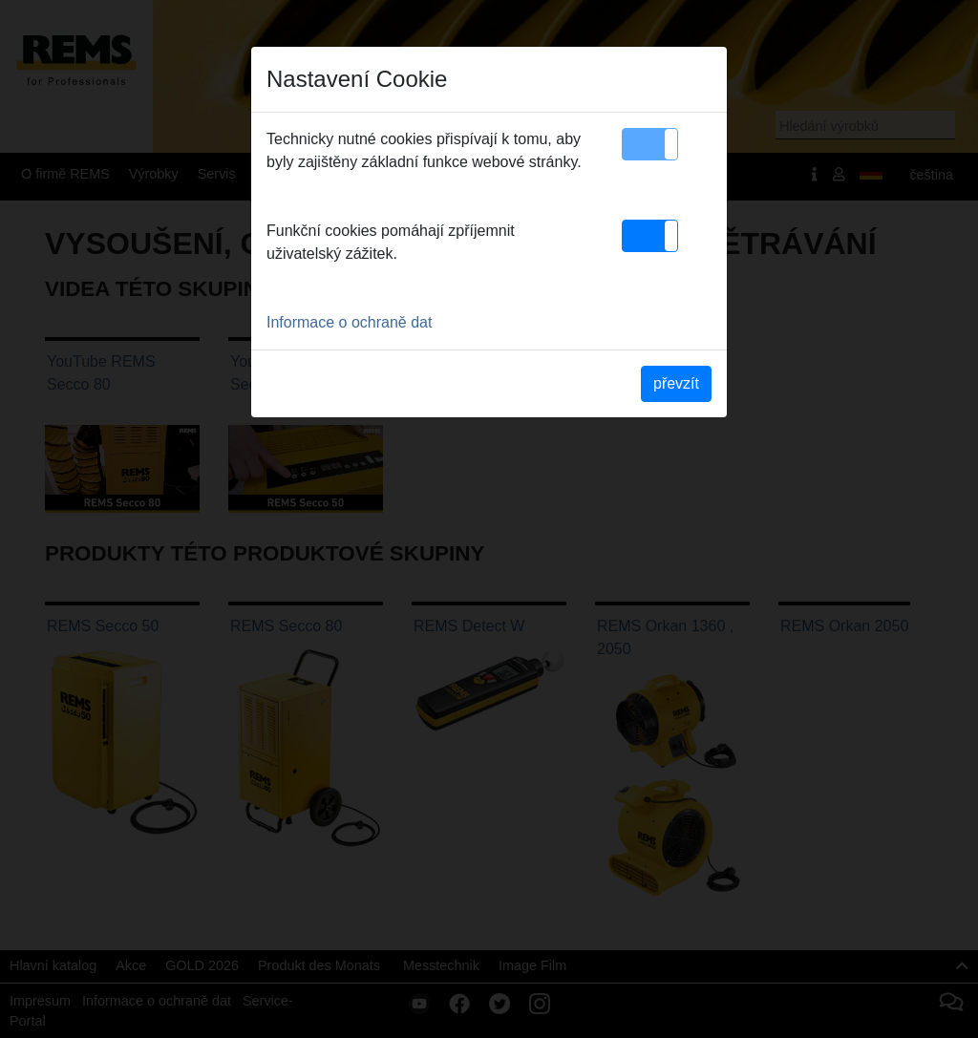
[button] (650, 144)
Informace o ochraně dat (349, 322)
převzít (676, 383)
